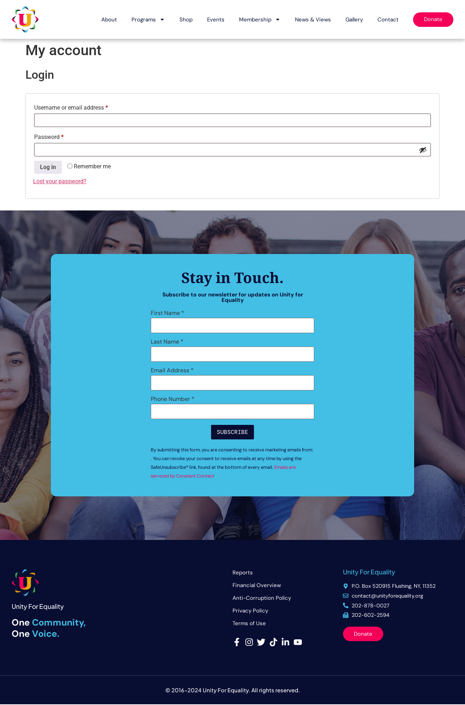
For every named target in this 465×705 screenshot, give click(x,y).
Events (216, 19)
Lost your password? (59, 181)
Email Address (172, 370)
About (109, 19)
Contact (388, 19)
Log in (48, 167)
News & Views (313, 19)
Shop (186, 19)
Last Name (167, 342)
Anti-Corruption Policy (261, 598)
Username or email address (82, 106)
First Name (167, 313)
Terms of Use (249, 623)
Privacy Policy (250, 610)
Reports (242, 572)
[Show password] (423, 150)
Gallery (354, 19)
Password (60, 135)
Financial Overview (256, 585)
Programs (148, 19)
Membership (259, 19)
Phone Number (172, 399)
